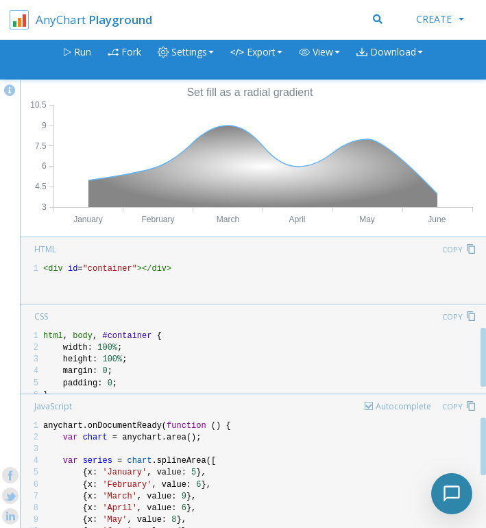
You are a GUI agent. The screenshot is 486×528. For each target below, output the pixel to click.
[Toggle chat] (451, 493)
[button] (319, 60)
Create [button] (440, 18)
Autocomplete (403, 406)
